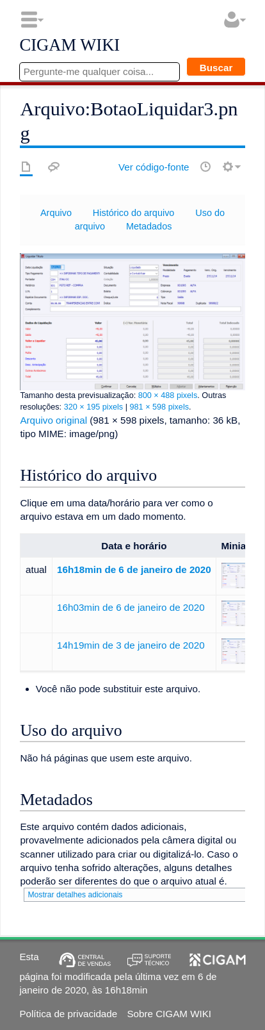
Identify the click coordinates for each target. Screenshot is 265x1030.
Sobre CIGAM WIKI (169, 1013)
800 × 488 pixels (168, 395)
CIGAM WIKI (69, 45)
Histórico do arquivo (134, 213)
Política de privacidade (68, 1013)
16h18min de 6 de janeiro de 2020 (134, 569)
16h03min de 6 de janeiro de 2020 (131, 607)
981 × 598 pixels (159, 407)
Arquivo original (53, 420)
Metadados (149, 226)
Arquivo (56, 213)
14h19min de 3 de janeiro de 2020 (131, 645)
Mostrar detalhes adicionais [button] (75, 894)
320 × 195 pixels (94, 407)
